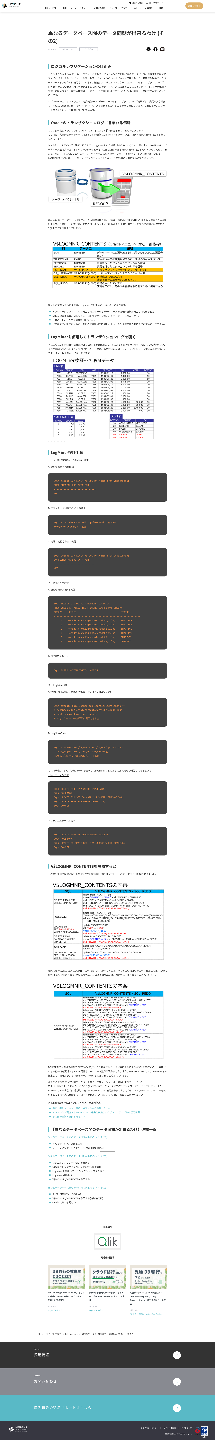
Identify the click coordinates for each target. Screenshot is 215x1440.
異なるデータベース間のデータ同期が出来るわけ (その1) (77, 1137)
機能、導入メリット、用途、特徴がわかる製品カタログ (81, 1108)
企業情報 (149, 8)
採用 (161, 8)
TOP (38, 1334)
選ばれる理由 (137, 2)
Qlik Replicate (67, 49)
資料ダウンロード (156, 2)
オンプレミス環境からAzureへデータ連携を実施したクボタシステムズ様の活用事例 (96, 1112)
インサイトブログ (53, 1334)
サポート (137, 8)
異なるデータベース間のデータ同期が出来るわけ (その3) (77, 1187)
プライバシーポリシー (149, 1427)
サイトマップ (186, 1427)
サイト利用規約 (170, 1427)
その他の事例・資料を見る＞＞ (68, 1116)
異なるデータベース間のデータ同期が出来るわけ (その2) (77, 1156)
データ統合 (88, 49)
